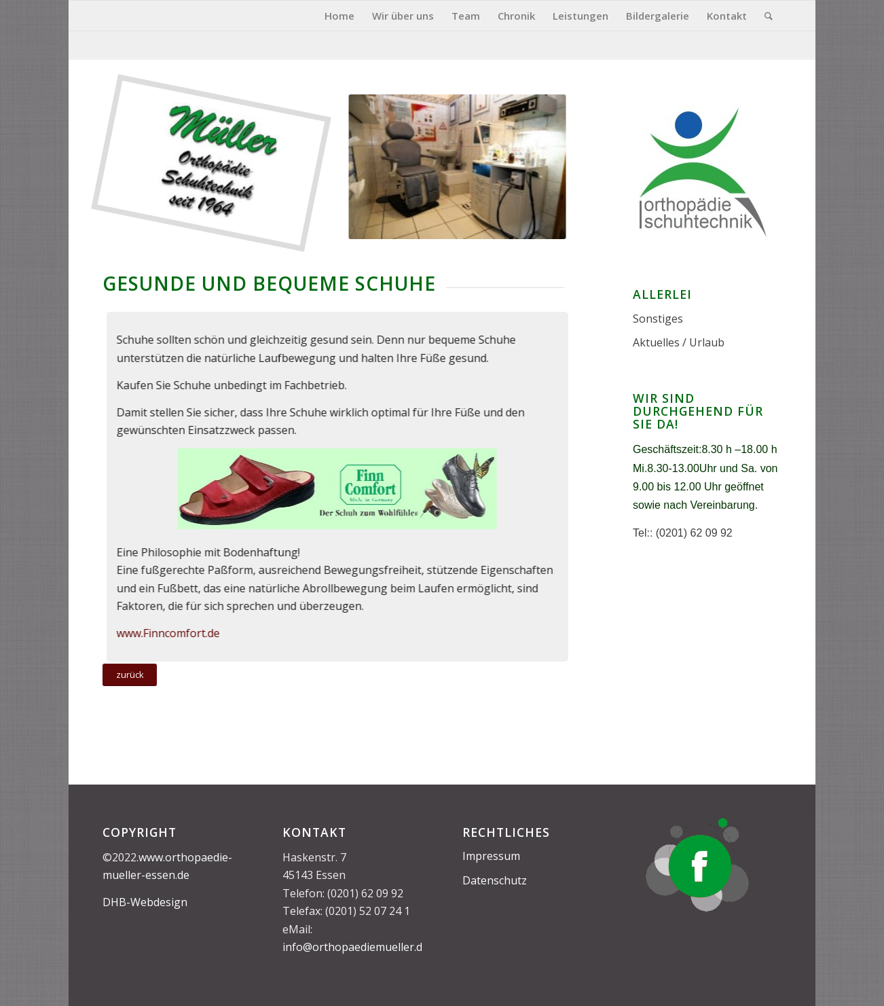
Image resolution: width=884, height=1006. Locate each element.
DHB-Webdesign (145, 902)
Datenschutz (494, 880)
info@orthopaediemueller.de (355, 946)
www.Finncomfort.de (163, 633)
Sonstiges (658, 318)
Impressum (491, 855)
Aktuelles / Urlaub (678, 342)
